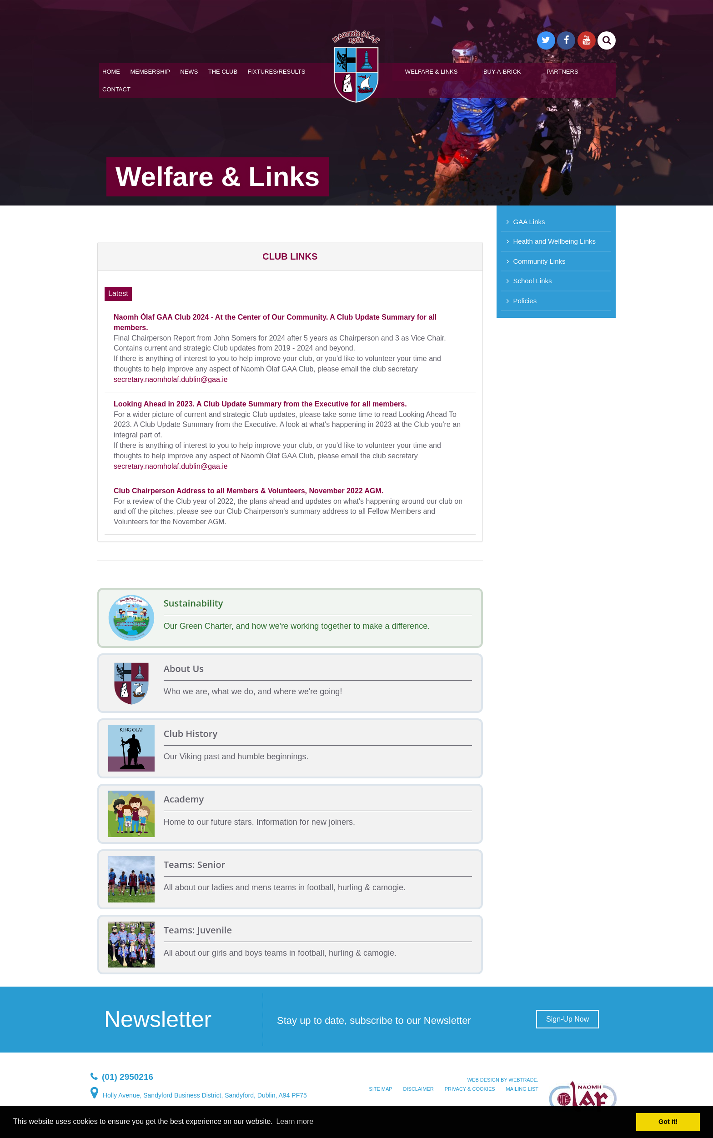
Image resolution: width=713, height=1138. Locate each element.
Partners (562, 71)
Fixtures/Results (277, 71)
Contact (116, 89)
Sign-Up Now (567, 1019)
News (189, 71)
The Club (222, 71)
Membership (150, 71)
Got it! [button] (668, 1121)
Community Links (539, 261)
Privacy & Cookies (470, 1089)
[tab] (290, 256)
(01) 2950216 (127, 1077)
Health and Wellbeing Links (554, 241)
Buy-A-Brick (502, 71)
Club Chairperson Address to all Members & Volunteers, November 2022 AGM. (248, 491)
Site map (380, 1089)
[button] (289, 256)
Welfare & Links (431, 71)
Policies (525, 301)
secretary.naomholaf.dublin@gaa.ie (171, 379)
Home (111, 71)
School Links (532, 281)
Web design (483, 1080)
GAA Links (529, 222)
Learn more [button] (294, 1121)
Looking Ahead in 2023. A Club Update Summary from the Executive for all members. (260, 404)
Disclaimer (418, 1089)
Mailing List (522, 1089)
